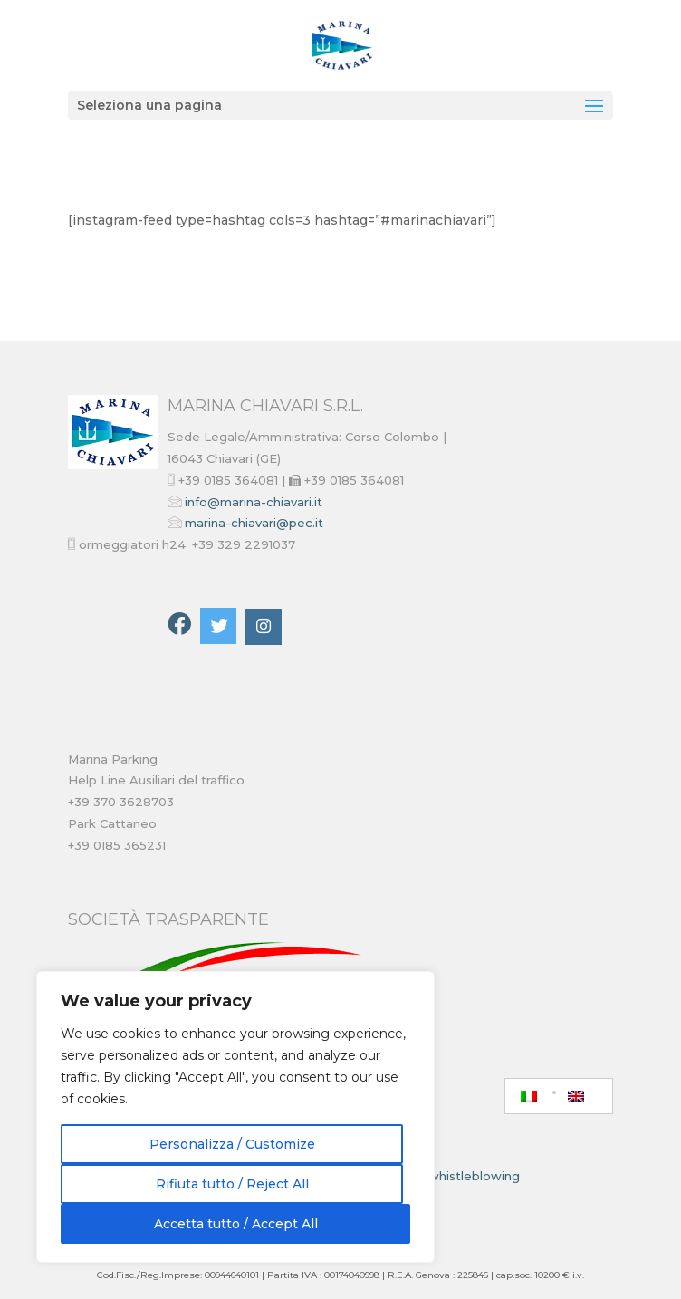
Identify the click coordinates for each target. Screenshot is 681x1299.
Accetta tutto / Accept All (236, 1224)
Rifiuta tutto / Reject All (232, 1184)
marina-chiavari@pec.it (254, 522)
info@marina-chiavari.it (253, 502)
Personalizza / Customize (232, 1144)
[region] (235, 1117)
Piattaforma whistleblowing (435, 1176)
